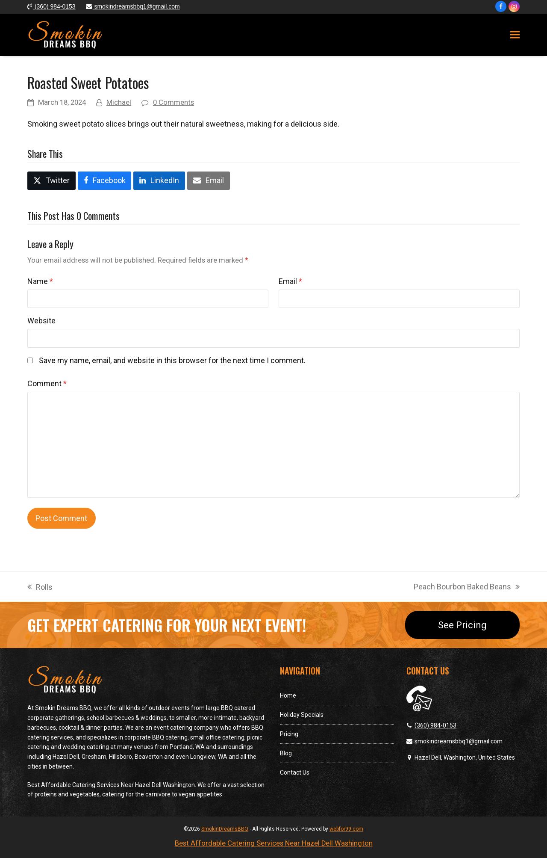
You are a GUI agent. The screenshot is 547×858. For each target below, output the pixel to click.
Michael (118, 102)
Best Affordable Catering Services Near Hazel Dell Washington (274, 843)
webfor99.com (346, 829)
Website (41, 320)
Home (288, 695)
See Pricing (462, 624)
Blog (286, 753)
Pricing (289, 734)
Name (40, 281)
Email (290, 281)
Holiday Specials (301, 714)
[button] (515, 34)
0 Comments (173, 102)
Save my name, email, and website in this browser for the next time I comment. (172, 360)
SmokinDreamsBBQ (224, 829)
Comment (47, 383)
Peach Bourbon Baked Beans (467, 587)
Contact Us (294, 772)
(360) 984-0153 (435, 725)
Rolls (40, 588)
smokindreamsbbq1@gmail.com (459, 741)
